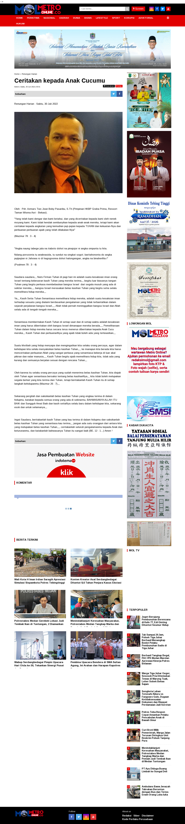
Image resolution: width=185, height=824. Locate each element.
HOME (19, 18)
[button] (167, 16)
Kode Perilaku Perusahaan (137, 819)
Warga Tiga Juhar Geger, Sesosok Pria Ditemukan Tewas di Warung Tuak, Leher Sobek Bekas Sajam (156, 678)
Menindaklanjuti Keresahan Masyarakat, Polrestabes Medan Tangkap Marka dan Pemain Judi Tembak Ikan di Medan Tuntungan (156, 755)
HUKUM (20, 23)
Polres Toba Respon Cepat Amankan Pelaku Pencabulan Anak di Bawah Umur (155, 716)
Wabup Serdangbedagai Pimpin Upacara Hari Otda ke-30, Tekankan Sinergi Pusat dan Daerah (39, 665)
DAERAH (64, 18)
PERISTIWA (33, 18)
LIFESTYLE (102, 18)
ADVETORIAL (145, 18)
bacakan (109, 86)
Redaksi (126, 815)
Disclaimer (148, 815)
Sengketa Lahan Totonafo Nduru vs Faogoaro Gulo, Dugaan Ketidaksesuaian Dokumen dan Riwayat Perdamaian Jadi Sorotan (156, 698)
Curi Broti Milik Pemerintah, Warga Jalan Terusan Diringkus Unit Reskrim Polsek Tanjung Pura (156, 735)
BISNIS (88, 18)
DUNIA (76, 18)
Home (16, 74)
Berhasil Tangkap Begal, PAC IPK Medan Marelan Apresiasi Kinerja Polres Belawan (156, 659)
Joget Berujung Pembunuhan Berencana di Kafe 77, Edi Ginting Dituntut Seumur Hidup (156, 621)
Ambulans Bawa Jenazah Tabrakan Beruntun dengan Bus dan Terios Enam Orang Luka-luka (156, 790)
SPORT (116, 18)
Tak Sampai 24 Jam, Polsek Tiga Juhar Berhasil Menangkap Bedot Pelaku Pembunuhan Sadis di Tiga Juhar (154, 641)
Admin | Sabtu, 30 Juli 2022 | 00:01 (27, 87)
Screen (138, 8)
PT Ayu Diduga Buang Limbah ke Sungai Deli (154, 770)
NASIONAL (49, 18)
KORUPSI (129, 18)
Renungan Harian (29, 74)
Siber (136, 815)
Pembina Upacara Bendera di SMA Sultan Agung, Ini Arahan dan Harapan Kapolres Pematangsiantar (96, 665)
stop (119, 86)
